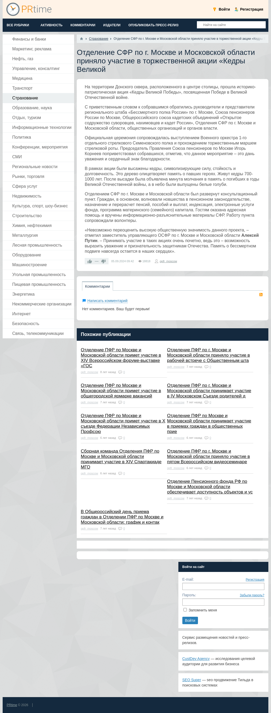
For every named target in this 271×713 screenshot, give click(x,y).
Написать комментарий (107, 301)
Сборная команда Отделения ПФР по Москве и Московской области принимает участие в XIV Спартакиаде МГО (121, 459)
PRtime (12, 705)
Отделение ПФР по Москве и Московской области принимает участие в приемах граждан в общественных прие (209, 423)
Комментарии (97, 286)
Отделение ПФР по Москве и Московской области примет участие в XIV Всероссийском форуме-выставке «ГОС (121, 357)
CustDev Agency (196, 659)
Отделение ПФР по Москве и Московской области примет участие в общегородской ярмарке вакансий (121, 391)
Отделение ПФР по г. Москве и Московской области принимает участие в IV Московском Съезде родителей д (209, 391)
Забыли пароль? (252, 595)
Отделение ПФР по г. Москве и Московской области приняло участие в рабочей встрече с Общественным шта (208, 355)
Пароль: (189, 595)
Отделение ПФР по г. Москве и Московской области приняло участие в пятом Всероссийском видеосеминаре (208, 456)
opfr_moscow (168, 261)
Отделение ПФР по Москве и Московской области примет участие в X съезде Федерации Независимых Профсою (123, 423)
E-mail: (188, 579)
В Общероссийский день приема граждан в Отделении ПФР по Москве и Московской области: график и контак (122, 517)
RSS (261, 295)
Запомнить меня (203, 610)
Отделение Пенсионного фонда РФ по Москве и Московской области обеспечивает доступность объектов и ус (210, 487)
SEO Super (191, 680)
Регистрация (255, 579)
